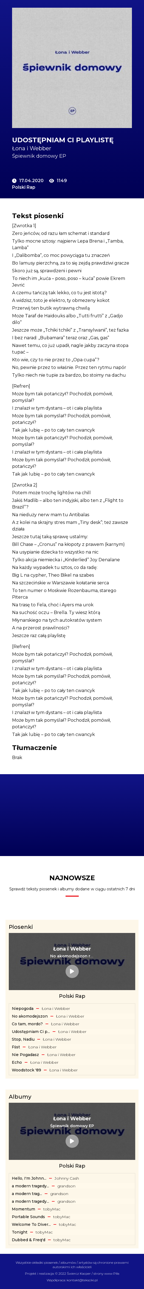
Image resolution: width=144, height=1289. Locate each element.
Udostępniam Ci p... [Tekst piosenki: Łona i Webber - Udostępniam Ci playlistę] (31, 1031)
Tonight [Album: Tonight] (19, 1232)
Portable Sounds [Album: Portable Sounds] (28, 1216)
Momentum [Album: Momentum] (23, 1209)
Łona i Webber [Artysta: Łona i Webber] (56, 1008)
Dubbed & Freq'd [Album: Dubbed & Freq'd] (28, 1239)
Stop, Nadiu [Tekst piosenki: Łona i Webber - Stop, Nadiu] (23, 1039)
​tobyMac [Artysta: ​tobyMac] (51, 1209)
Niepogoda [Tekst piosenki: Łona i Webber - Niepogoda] (22, 1008)
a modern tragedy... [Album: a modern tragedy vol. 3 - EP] (30, 1186)
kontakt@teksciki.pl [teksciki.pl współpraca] (82, 1280)
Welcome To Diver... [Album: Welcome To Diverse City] (31, 1224)
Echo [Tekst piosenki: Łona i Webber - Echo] (17, 1062)
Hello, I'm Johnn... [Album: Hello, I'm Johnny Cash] (29, 1178)
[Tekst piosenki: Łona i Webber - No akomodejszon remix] (72, 956)
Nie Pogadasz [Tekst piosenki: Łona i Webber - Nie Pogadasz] (25, 1054)
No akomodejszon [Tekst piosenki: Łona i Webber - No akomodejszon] (30, 1016)
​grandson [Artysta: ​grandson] (66, 1186)
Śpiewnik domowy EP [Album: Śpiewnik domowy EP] (39, 156)
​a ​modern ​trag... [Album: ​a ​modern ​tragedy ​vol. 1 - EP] (27, 1193)
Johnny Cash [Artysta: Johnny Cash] (67, 1178)
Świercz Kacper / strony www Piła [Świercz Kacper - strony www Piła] (93, 1273)
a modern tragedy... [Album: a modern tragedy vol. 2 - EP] (30, 1201)
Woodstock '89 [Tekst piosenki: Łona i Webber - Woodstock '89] (26, 1070)
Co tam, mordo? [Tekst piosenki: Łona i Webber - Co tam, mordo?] (27, 1023)
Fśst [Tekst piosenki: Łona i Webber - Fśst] (16, 1046)
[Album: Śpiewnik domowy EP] (72, 1126)
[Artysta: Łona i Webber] (72, 148)
